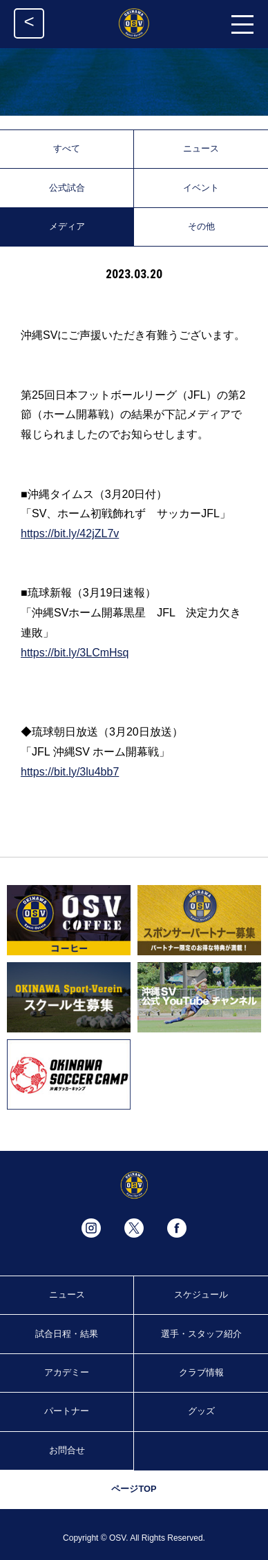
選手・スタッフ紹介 (201, 1334)
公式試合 (67, 188)
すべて (66, 148)
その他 (201, 226)
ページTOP (133, 1489)
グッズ (201, 1411)
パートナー (66, 1411)
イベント (201, 188)
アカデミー (66, 1372)
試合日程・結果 (66, 1334)
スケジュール (201, 1294)
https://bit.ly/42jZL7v (70, 533)
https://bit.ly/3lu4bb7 (70, 772)
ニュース (201, 148)
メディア (67, 226)
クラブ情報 (201, 1372)
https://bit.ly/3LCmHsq (75, 652)
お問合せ (67, 1450)
